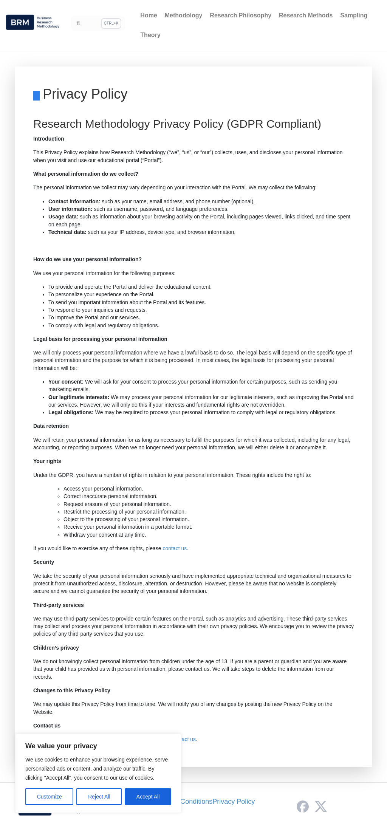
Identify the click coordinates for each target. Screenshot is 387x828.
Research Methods (306, 15)
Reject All (99, 797)
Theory (150, 35)
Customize (49, 797)
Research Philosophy (240, 15)
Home (148, 15)
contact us (175, 548)
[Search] (98, 23)
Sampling (353, 15)
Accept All (147, 797)
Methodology (184, 15)
